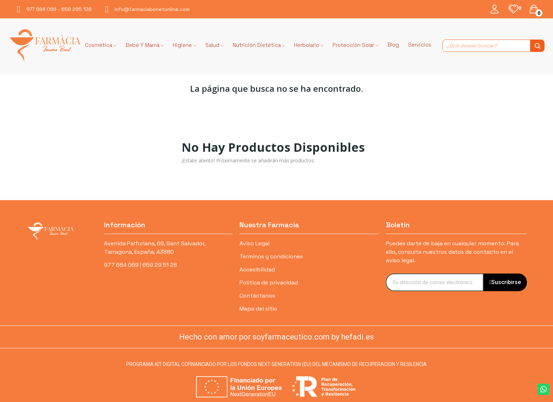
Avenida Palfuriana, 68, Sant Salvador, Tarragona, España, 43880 (154, 248)
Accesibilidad (257, 269)
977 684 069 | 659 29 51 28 (140, 265)
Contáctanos (257, 295)
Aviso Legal (254, 243)
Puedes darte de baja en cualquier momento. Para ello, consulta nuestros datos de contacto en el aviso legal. (452, 252)
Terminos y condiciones (271, 256)
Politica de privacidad (268, 282)
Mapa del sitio (258, 308)
